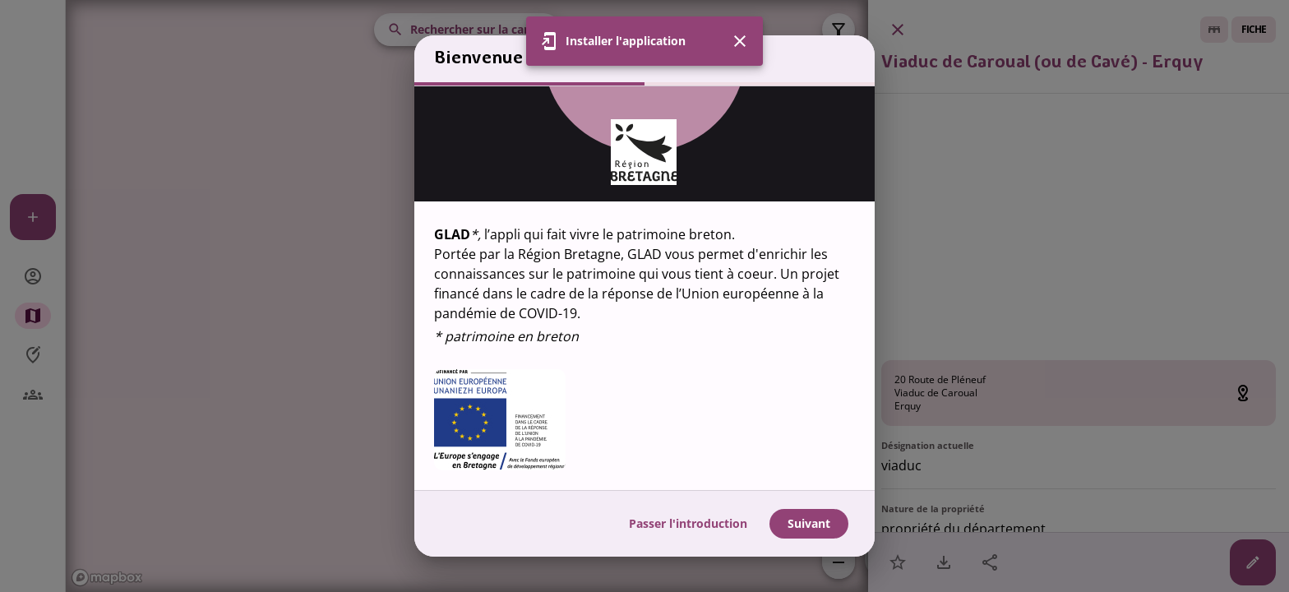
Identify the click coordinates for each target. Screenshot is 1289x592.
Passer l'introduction (688, 523)
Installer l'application (626, 17)
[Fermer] (739, 17)
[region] (644, 288)
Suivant (809, 523)
